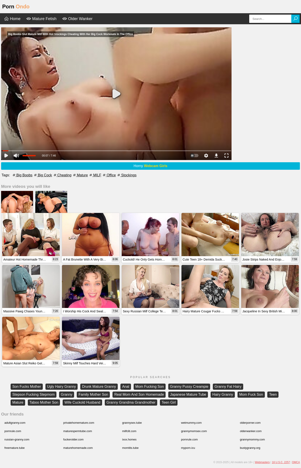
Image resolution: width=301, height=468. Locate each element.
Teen (273, 394)
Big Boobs (22, 175)
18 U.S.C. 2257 (281, 462)
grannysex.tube (132, 422)
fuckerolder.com (73, 439)
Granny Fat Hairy (228, 386)
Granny (66, 394)
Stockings (126, 175)
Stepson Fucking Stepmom (33, 394)
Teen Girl (169, 402)
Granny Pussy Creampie (189, 386)
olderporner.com (250, 422)
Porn (16, 6)
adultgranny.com (14, 422)
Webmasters (262, 462)
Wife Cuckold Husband (82, 402)
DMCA (296, 462)
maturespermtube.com (77, 431)
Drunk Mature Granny (99, 386)
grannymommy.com (252, 439)
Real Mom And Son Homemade (139, 394)
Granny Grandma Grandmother (131, 402)
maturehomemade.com (78, 447)
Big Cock (42, 175)
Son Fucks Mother (26, 386)
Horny (151, 166)
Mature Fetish (41, 18)
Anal (125, 386)
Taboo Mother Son (44, 402)
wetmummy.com (191, 422)
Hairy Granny (222, 394)
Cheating (62, 175)
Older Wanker (77, 18)
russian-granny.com (16, 439)
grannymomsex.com (194, 431)
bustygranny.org (250, 447)
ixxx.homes (129, 439)
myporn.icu (188, 447)
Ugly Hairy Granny (61, 386)
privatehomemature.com (78, 422)
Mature (80, 175)
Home (12, 18)
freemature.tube (14, 447)
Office (109, 175)
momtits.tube (130, 447)
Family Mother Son (93, 394)
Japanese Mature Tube (188, 394)
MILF (95, 175)
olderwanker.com (251, 431)
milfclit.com (129, 431)
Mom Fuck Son (251, 394)
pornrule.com (12, 431)
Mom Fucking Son (149, 386)
